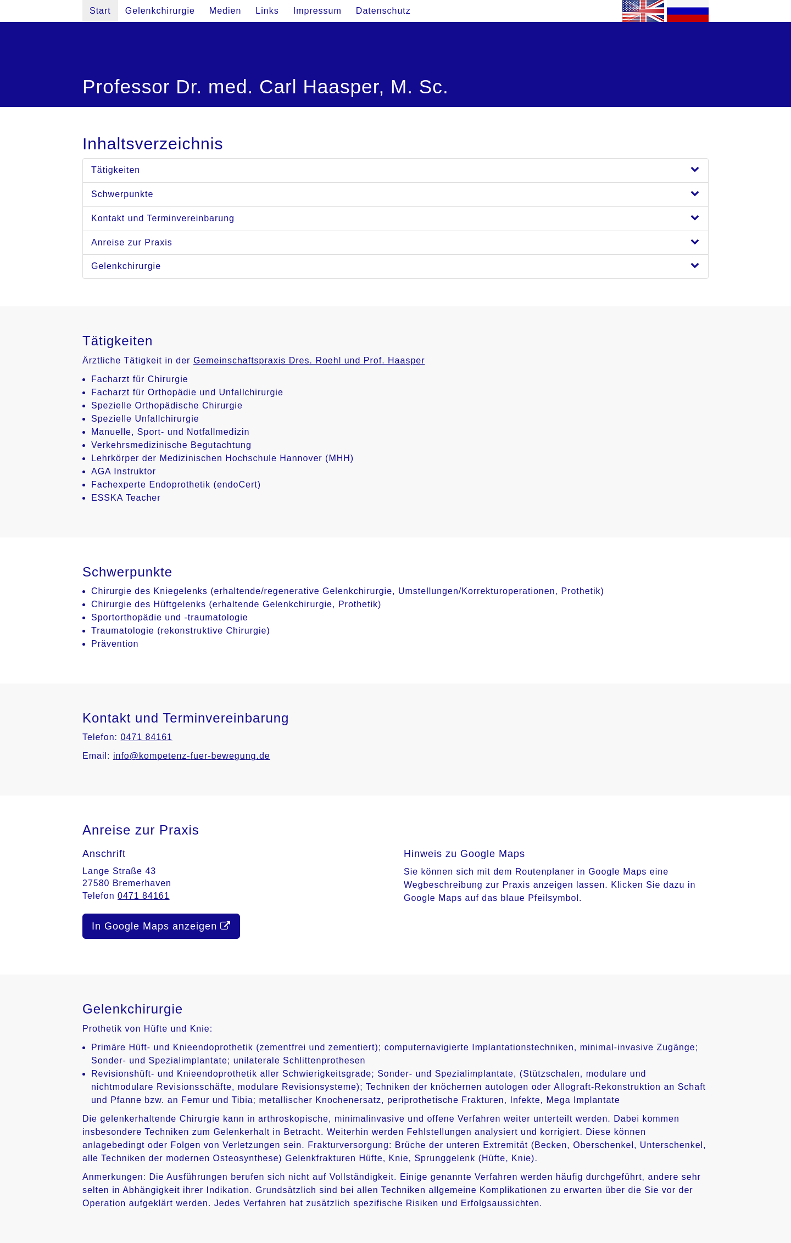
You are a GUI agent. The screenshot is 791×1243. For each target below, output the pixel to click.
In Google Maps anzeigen (161, 926)
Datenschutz (383, 10)
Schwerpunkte (395, 193)
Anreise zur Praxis (395, 242)
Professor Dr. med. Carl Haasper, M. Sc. (265, 86)
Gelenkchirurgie (160, 10)
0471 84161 (146, 737)
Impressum (317, 10)
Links (266, 10)
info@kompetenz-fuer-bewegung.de (191, 755)
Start (100, 10)
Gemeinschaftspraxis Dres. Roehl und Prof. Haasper (309, 360)
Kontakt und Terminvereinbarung (395, 217)
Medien (225, 10)
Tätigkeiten (395, 169)
